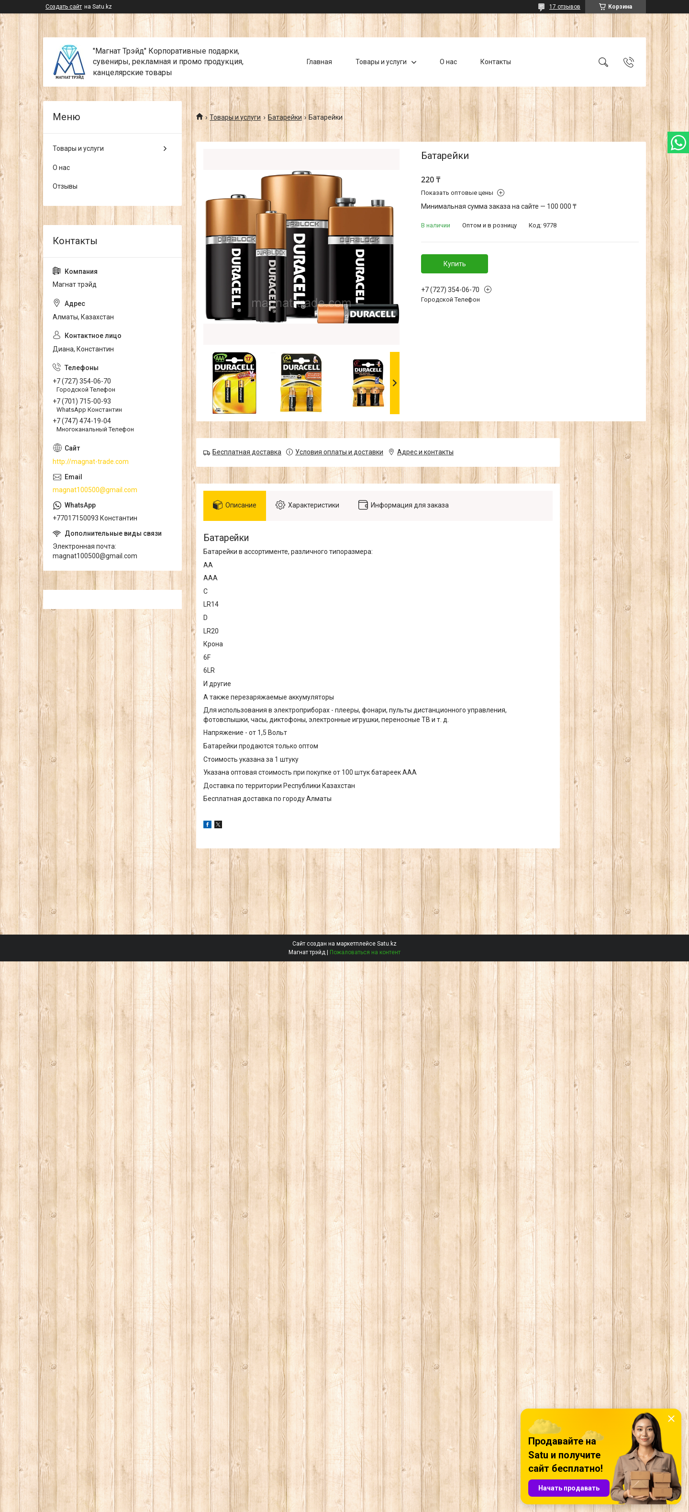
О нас (448, 62)
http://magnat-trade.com (91, 461)
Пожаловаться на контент (365, 952)
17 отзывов (564, 6)
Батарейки (285, 117)
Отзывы (65, 186)
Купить (455, 264)
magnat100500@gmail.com (95, 490)
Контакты (495, 62)
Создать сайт (63, 6)
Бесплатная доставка (246, 452)
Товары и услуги (381, 62)
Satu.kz (387, 943)
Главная (319, 62)
